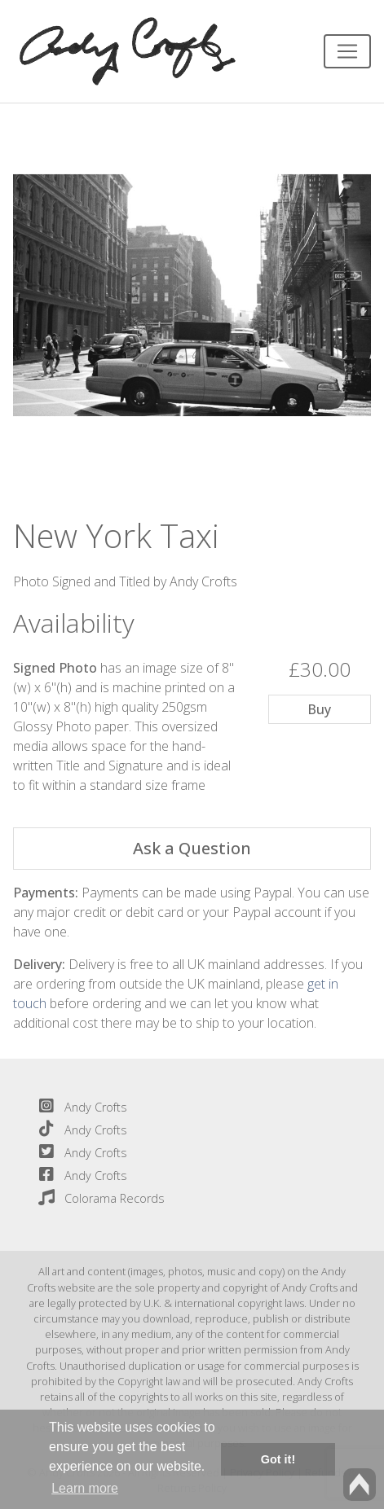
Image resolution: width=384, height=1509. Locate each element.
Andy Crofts (79, 1107)
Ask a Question (192, 848)
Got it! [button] (278, 1459)
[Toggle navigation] (347, 51)
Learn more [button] (84, 1488)
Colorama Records (98, 1198)
